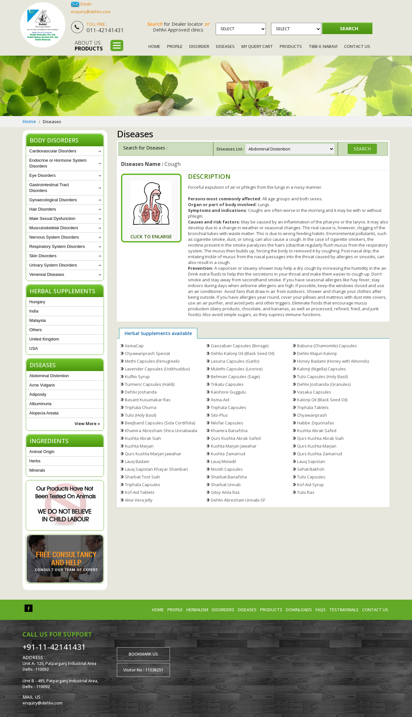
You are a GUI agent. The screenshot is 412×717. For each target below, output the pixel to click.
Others (35, 329)
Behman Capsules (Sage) (235, 376)
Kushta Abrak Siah (143, 438)
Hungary (37, 301)
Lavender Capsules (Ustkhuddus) (157, 369)
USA (33, 348)
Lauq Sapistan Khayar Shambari (156, 469)
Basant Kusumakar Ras (148, 400)
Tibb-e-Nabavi (323, 46)
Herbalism (197, 610)
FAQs (320, 610)
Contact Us (357, 46)
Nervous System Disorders (54, 237)
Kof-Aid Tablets (139, 492)
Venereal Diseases (46, 274)
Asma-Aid (220, 400)
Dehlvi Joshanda (141, 392)
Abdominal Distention (49, 375)
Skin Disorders (43, 255)
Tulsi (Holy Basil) (140, 415)
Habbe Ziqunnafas (315, 423)
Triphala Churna (140, 407)
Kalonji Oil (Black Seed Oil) (322, 400)
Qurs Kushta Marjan (316, 446)
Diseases (225, 46)
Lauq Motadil (223, 461)
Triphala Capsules (228, 407)
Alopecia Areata (44, 413)
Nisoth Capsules (227, 469)
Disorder (199, 46)
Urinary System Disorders (53, 265)
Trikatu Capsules (227, 384)
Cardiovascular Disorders (52, 151)
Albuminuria (40, 403)
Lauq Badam (137, 461)
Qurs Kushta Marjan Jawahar (153, 454)
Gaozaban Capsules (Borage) (239, 346)
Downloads (299, 610)
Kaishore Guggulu (228, 392)
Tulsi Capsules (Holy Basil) (322, 376)
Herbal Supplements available (158, 333)
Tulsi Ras (305, 492)
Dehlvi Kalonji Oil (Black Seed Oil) (242, 353)
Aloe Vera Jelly (139, 500)
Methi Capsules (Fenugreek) (152, 361)
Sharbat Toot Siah (142, 477)
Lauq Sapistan (311, 461)
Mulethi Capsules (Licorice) (236, 369)
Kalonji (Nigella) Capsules (321, 369)
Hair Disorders (42, 209)
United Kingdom (44, 339)
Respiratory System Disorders (57, 246)
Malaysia (37, 320)
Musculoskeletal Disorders (53, 227)
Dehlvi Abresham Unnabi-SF (238, 500)
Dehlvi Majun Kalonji (317, 353)
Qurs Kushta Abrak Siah (320, 438)
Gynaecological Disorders (53, 199)
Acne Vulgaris (42, 385)
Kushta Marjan (139, 446)
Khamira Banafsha (229, 430)
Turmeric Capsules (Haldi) (149, 384)
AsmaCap (134, 346)
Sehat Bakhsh (310, 469)
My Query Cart (257, 46)
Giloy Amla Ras (225, 492)
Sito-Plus (219, 415)
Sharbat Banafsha (229, 477)
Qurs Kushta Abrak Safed (236, 438)
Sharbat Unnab (226, 484)
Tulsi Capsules (311, 477)
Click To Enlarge (151, 236)
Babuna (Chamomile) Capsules (327, 346)
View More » (87, 423)
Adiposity (37, 394)
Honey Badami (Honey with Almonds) (333, 361)
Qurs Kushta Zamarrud (319, 454)
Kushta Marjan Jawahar (234, 446)
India (33, 311)
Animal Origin (41, 451)
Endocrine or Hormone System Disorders (58, 163)
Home (154, 46)
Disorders (223, 610)
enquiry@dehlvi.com (91, 11)
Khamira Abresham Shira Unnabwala (161, 430)
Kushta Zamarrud (228, 454)
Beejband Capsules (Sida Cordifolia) (160, 423)
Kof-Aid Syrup (310, 484)
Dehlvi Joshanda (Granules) (324, 384)
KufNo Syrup (137, 376)
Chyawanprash (312, 415)
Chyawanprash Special (147, 353)
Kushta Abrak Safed (316, 430)
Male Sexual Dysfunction (52, 218)
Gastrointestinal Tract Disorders (49, 187)
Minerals (37, 470)
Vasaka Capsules (314, 392)
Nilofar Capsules (227, 423)
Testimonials (344, 610)
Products (291, 46)
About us (89, 45)
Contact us (375, 610)
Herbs (35, 460)
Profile (175, 46)
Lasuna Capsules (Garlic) (235, 361)
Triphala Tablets (313, 407)
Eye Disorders (42, 175)
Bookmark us (143, 654)
